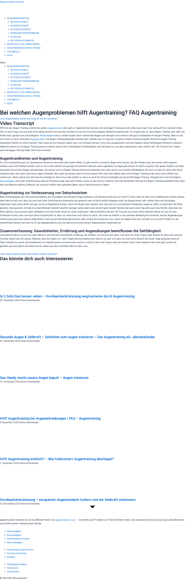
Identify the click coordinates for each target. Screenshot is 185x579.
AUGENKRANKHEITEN (18, 18)
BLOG (10, 55)
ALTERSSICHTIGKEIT (21, 29)
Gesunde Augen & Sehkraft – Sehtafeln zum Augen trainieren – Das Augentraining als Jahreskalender (85, 336)
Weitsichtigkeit (47, 135)
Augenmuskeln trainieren (12, 1)
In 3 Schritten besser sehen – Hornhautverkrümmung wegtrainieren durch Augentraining (74, 296)
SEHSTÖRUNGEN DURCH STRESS (24, 47)
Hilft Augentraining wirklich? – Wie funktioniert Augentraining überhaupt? (62, 459)
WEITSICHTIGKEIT (19, 22)
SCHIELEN (15, 36)
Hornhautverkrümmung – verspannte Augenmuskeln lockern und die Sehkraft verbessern (75, 499)
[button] (92, 62)
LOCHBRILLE (13, 51)
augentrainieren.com (66, 519)
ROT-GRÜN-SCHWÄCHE (22, 40)
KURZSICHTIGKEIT (20, 25)
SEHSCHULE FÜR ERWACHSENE (23, 44)
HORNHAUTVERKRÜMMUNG (24, 33)
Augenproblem (55, 127)
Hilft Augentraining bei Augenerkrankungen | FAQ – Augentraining (55, 418)
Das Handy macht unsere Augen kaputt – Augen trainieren (49, 377)
